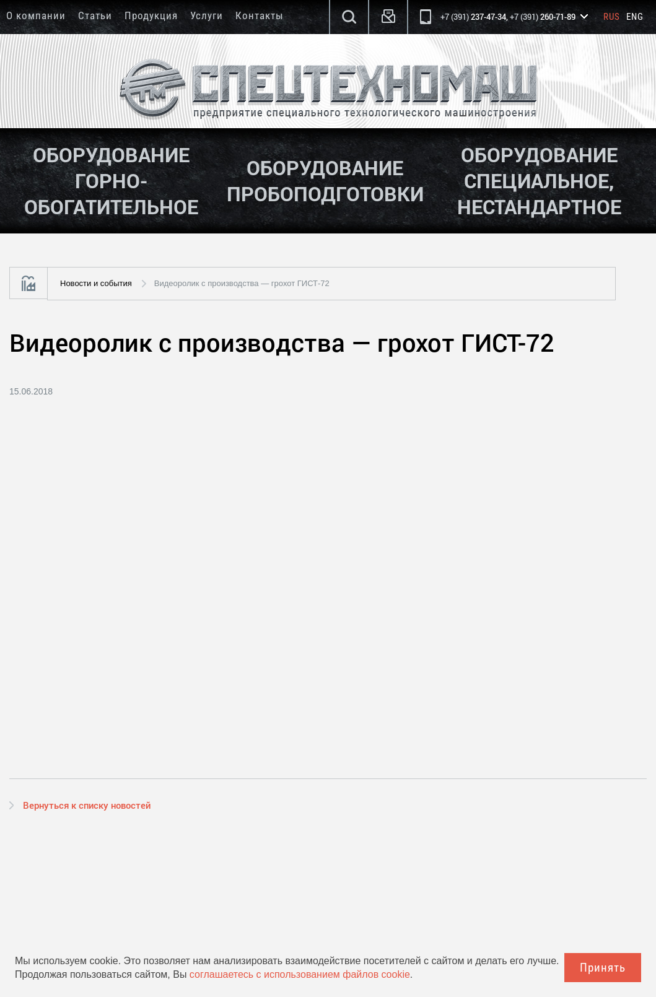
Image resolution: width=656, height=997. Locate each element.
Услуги (206, 15)
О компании (36, 15)
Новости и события (96, 283)
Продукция (151, 15)
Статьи (95, 15)
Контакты (259, 15)
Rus (611, 16)
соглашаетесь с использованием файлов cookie (300, 974)
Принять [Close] (603, 967)
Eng (635, 16)
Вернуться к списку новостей (87, 805)
